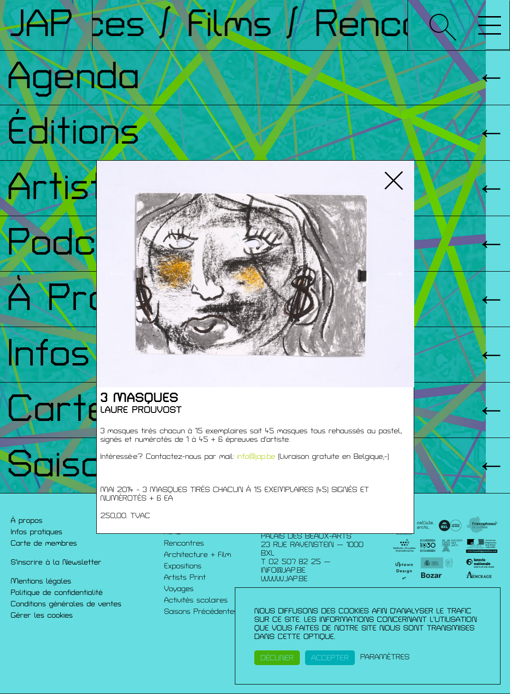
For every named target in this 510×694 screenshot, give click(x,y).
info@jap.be (256, 456)
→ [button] (395, 274)
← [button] (115, 274)
